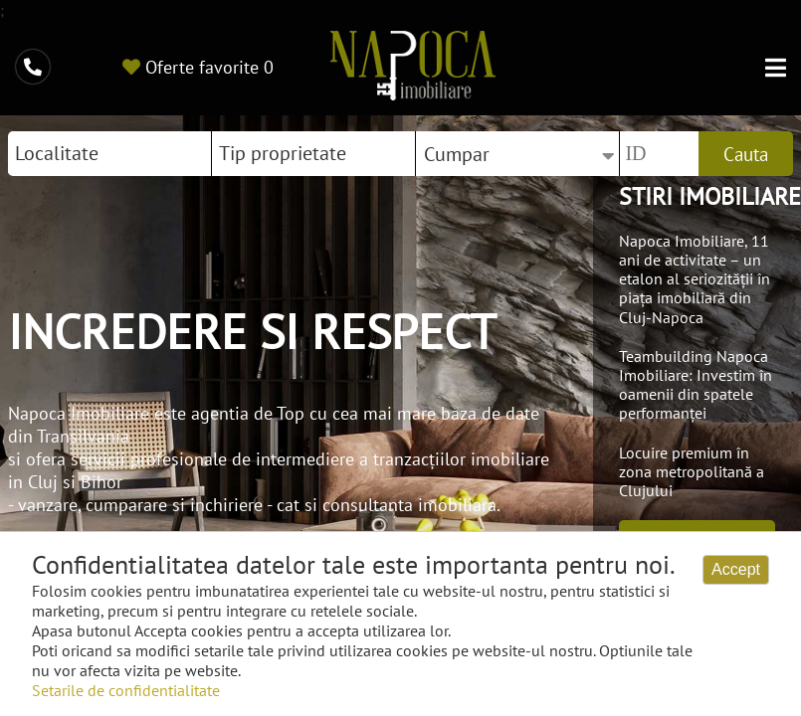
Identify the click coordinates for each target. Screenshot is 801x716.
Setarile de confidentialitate (126, 690)
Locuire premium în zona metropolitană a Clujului (691, 472)
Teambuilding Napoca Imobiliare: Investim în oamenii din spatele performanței (695, 385)
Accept (735, 569)
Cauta (745, 154)
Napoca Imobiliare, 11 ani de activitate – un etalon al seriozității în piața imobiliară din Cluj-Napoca (694, 279)
